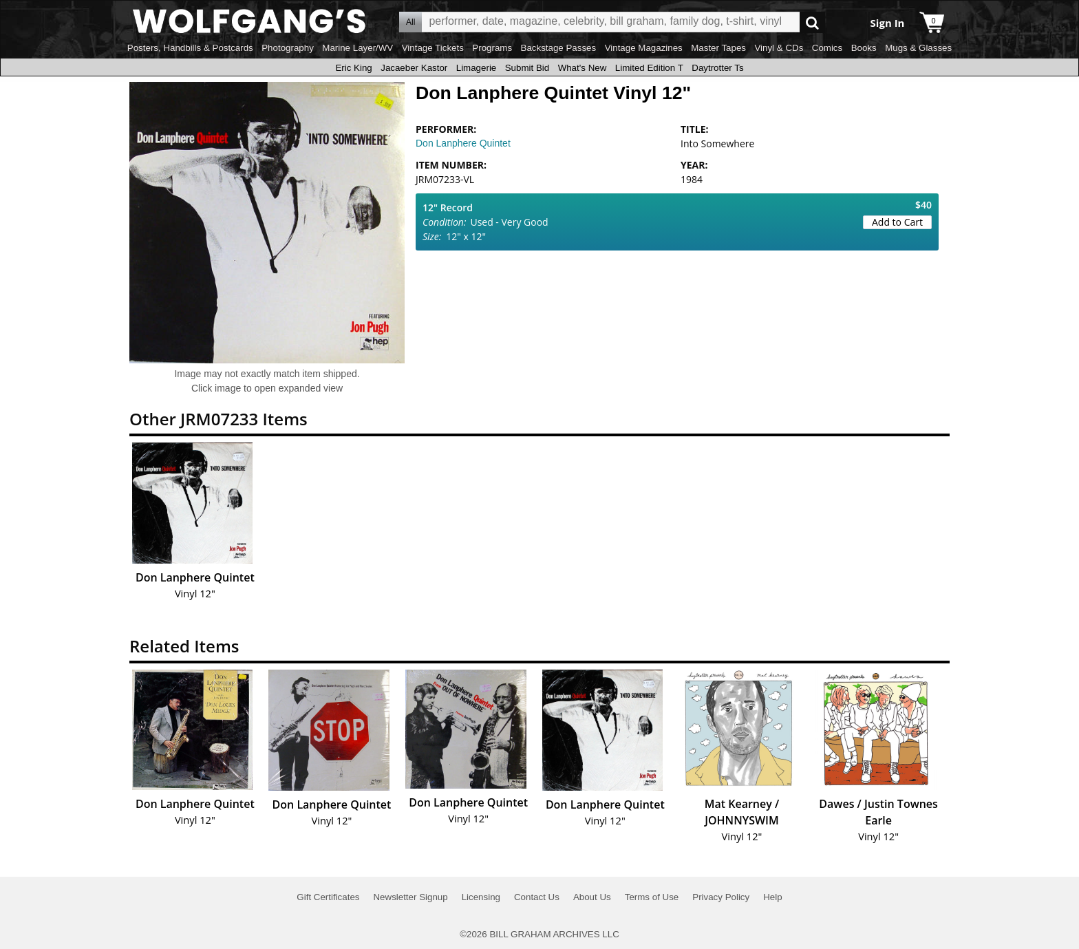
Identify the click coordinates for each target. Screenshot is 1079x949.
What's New (582, 68)
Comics (827, 48)
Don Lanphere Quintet (463, 143)
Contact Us (536, 897)
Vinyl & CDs (778, 48)
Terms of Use (652, 897)
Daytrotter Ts (717, 68)
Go (812, 22)
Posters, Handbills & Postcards (190, 48)
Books (864, 48)
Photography (287, 48)
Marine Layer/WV (357, 48)
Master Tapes (718, 48)
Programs (492, 48)
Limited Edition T (649, 68)
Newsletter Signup (410, 897)
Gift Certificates (328, 897)
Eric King (353, 68)
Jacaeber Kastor (414, 68)
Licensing (481, 897)
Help (772, 897)
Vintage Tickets (433, 48)
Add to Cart (897, 221)
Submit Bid (527, 68)
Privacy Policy (720, 897)
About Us (592, 897)
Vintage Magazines (644, 48)
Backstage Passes (559, 48)
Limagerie (476, 68)
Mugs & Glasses (918, 48)
